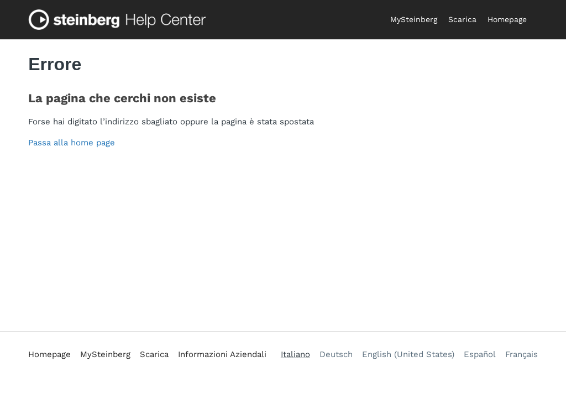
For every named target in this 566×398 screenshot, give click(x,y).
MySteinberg (413, 19)
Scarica (462, 19)
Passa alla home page (71, 143)
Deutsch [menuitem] (336, 354)
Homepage (507, 19)
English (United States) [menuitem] (408, 354)
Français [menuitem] (521, 354)
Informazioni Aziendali (222, 354)
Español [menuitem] (480, 354)
